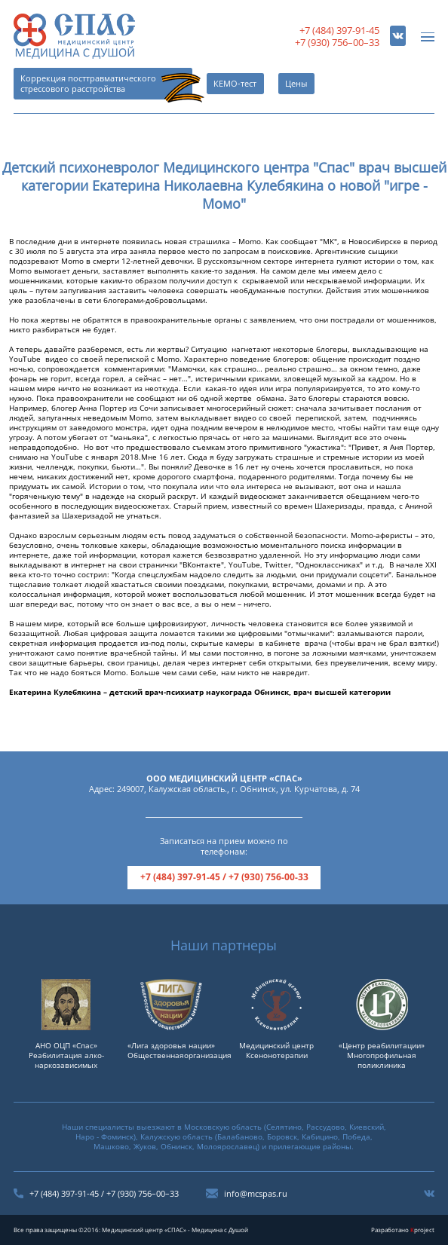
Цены (296, 83)
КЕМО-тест (234, 83)
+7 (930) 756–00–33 (337, 42)
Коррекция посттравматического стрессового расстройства (88, 83)
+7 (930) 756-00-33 (268, 876)
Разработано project (402, 1229)
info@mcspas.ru (255, 1193)
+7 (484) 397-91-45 (339, 30)
